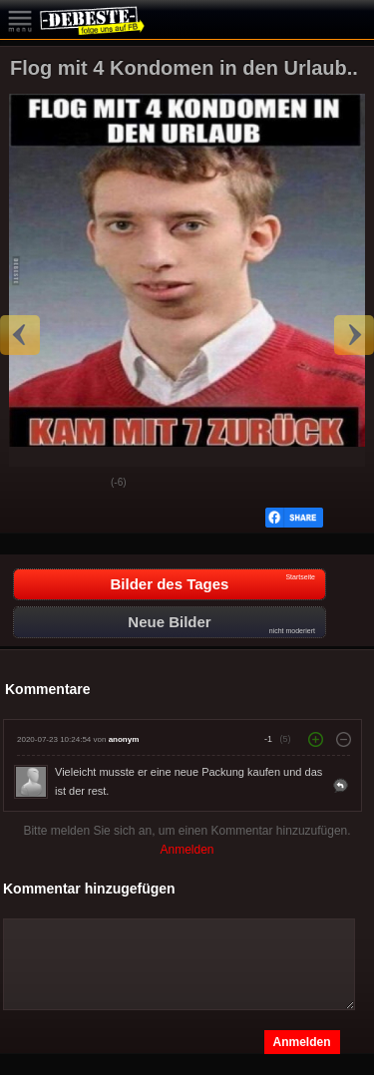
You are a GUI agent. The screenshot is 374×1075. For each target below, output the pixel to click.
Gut (31, 484)
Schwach (81, 484)
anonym (124, 739)
